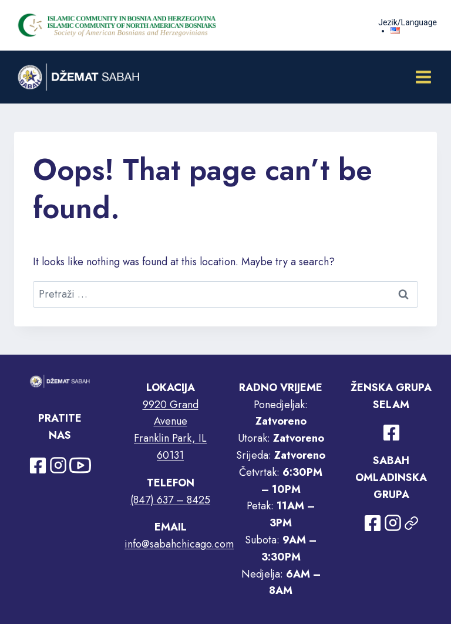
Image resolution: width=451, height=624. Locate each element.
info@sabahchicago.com (179, 544)
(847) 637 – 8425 (170, 500)
